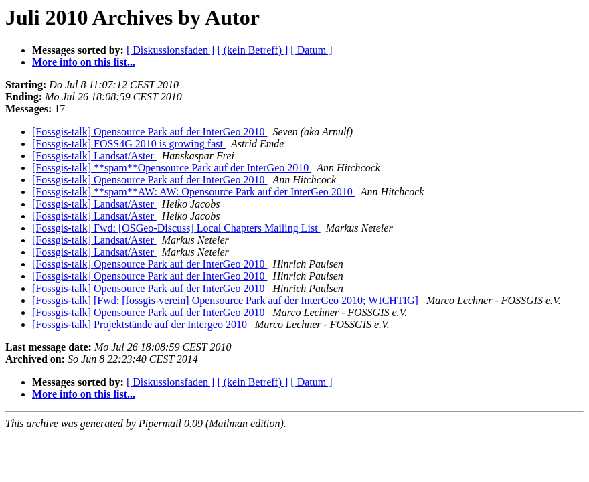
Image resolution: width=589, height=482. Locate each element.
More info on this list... (83, 62)
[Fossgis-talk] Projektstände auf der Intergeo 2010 (141, 324)
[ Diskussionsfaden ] (171, 50)
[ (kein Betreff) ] (252, 50)
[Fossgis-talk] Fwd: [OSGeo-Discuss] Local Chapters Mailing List (176, 228)
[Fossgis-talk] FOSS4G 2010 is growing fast (129, 143)
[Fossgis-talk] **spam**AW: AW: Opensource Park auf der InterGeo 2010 (193, 191)
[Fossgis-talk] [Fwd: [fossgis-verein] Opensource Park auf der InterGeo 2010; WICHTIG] (226, 300)
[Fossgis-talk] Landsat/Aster (94, 155)
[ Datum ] (311, 50)
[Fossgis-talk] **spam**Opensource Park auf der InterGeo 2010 (171, 167)
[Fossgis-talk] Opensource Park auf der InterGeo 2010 (149, 131)
